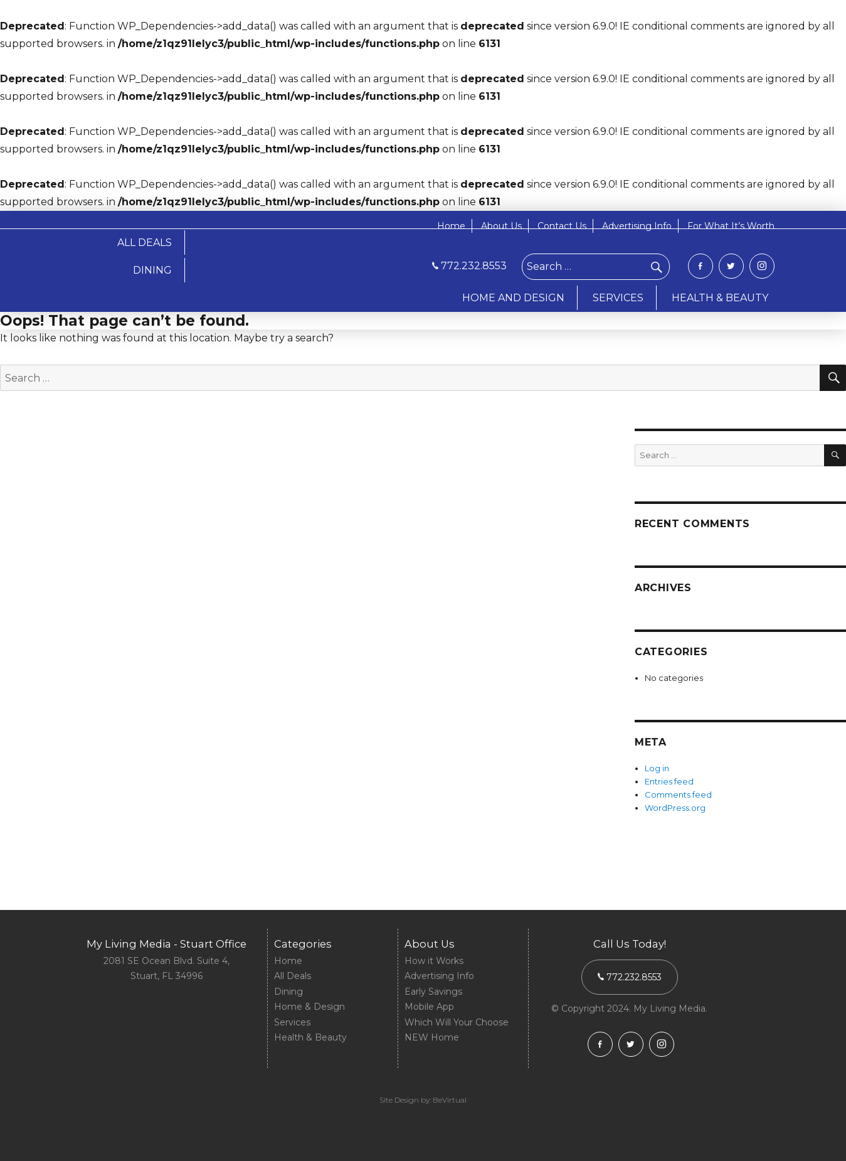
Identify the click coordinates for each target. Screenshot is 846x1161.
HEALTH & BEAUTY (720, 298)
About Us (501, 226)
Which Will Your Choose (456, 1022)
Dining (288, 991)
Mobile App (429, 1006)
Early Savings (433, 991)
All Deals (292, 976)
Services (292, 1022)
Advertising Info (637, 226)
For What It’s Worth (731, 226)
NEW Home (431, 1037)
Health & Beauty (310, 1037)
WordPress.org (675, 808)
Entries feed (669, 781)
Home (451, 226)
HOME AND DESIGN (513, 298)
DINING (152, 270)
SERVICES (618, 298)
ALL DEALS (144, 243)
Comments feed (678, 794)
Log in (657, 768)
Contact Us (561, 226)
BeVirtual (450, 1100)
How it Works (433, 960)
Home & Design (309, 1006)
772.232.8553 (469, 266)
